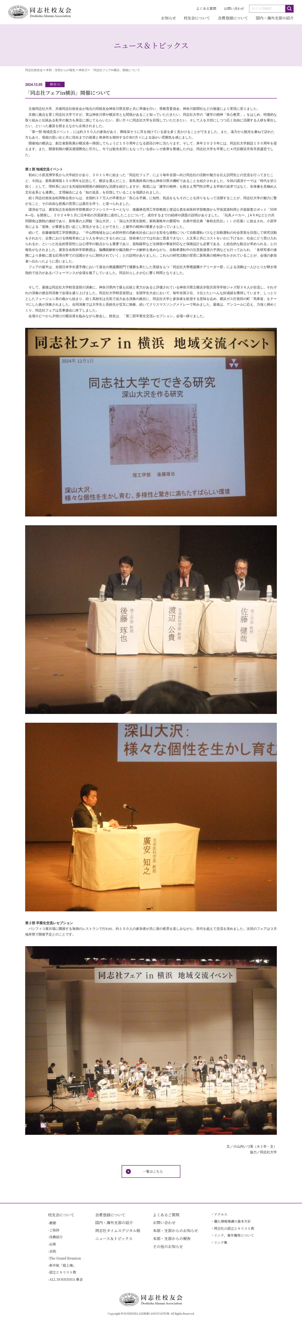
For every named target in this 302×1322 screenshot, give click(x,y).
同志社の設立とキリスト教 (234, 1228)
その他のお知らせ (168, 1246)
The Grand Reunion (65, 1258)
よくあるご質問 (166, 1214)
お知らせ (168, 18)
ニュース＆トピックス (114, 1238)
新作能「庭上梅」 (62, 1265)
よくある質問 (206, 8)
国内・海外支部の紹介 (275, 18)
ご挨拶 (54, 1230)
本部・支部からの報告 (172, 1238)
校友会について (197, 18)
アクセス (220, 1214)
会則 (52, 1251)
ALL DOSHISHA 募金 (66, 1279)
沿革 (52, 1244)
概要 (52, 1223)
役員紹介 (56, 1237)
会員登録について (233, 18)
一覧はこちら (153, 1171)
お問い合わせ (234, 8)
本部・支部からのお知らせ (175, 1230)
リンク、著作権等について (234, 1235)
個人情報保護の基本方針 (232, 1221)
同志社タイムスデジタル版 (117, 1230)
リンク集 (220, 1242)
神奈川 (55, 84)
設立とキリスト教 (62, 1272)
